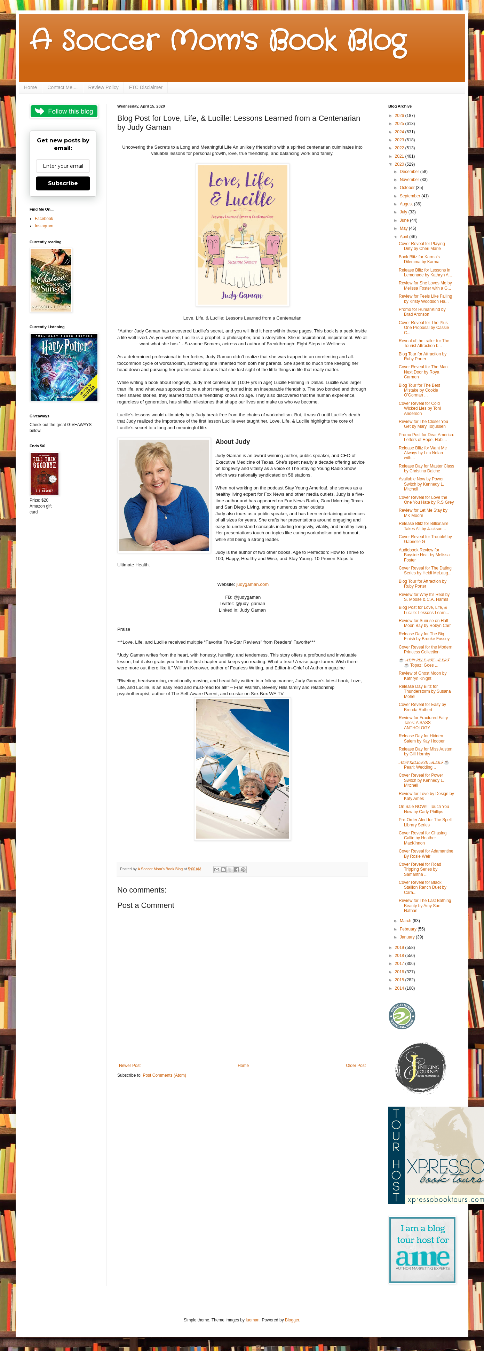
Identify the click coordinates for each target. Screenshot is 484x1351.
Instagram (44, 225)
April (404, 236)
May (404, 228)
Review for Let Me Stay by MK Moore (423, 513)
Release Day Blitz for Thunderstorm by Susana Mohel (425, 691)
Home (30, 87)
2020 (400, 164)
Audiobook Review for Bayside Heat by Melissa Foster (424, 555)
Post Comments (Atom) (164, 1075)
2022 (400, 148)
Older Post (356, 1065)
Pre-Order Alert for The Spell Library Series (425, 822)
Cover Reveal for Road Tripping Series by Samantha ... (420, 869)
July (404, 212)
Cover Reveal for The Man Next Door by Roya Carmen (423, 371)
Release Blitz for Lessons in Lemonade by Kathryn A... (425, 272)
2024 (400, 131)
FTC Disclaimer (145, 87)
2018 (400, 955)
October (408, 187)
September (410, 196)
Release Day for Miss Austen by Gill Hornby (425, 751)
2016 (400, 971)
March (406, 920)
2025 (400, 123)
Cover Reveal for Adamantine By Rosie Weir (426, 853)
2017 (400, 963)
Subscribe (63, 183)
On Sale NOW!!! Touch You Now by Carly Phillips (424, 809)
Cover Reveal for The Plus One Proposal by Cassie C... (424, 327)
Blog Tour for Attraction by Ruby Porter (422, 356)
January (408, 937)
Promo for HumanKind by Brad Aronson (422, 312)
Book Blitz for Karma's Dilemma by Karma (419, 259)
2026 (400, 115)
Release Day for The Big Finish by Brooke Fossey (424, 636)
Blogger (292, 1320)
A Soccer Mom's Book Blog (218, 42)
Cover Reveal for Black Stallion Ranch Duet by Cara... (422, 887)
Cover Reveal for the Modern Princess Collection (425, 649)
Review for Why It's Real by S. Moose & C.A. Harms (424, 597)
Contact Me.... (62, 87)
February (409, 929)
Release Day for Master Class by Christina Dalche (426, 468)
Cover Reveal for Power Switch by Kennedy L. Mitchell (421, 780)
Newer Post (130, 1065)
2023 (400, 140)
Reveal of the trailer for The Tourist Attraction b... (424, 343)
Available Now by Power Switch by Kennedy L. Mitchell (421, 484)
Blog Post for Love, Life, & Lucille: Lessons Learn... (424, 610)
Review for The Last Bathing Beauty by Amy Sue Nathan (425, 905)
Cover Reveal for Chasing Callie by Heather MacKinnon (422, 838)
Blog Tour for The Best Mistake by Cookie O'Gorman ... (419, 390)
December (410, 171)
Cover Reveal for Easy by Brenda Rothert (422, 707)
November (410, 179)
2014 (400, 988)
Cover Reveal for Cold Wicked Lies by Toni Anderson (420, 408)
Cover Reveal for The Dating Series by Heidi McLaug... (425, 570)
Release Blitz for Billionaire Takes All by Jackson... (424, 526)
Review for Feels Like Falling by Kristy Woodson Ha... (425, 299)
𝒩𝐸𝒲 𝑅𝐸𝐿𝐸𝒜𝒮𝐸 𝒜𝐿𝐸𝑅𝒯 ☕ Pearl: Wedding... (424, 765)
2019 (400, 947)
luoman (252, 1320)
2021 (400, 156)
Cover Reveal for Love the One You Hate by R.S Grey (426, 500)
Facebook (44, 218)
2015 (400, 979)
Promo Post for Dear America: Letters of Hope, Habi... (426, 437)
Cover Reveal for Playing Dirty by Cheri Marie (422, 246)
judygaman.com (252, 584)
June (405, 220)
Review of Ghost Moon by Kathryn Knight (422, 676)
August (407, 204)
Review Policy (103, 87)
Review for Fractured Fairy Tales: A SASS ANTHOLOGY (423, 722)
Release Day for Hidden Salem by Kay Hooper (422, 738)
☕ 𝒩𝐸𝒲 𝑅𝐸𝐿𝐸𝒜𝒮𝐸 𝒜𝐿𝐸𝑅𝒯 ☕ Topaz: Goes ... (424, 662)
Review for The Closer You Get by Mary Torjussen (423, 424)
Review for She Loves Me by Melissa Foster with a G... (425, 285)
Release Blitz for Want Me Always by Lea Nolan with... (423, 453)
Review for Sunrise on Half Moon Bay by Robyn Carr (425, 623)
